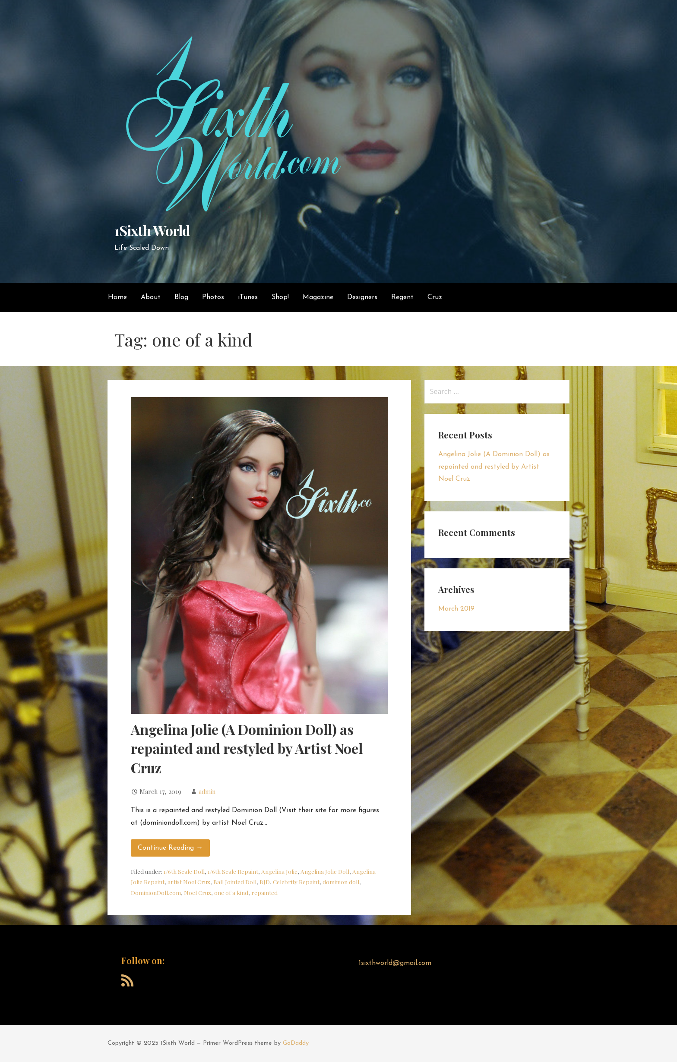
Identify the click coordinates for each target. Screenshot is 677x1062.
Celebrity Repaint (296, 882)
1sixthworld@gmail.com (395, 963)
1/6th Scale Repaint (233, 871)
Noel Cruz (197, 892)
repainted (264, 892)
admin (207, 791)
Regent (402, 297)
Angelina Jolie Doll (325, 871)
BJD (264, 882)
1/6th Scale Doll (184, 871)
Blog (181, 297)
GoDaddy (296, 1043)
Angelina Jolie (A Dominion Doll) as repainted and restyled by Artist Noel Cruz (247, 748)
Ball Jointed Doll (234, 882)
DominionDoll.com (156, 892)
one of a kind (231, 892)
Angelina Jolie (279, 871)
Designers (362, 297)
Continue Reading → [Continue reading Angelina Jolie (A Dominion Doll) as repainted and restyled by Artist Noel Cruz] (170, 848)
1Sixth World (152, 230)
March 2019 (456, 608)
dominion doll (341, 882)
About (151, 297)
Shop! (280, 297)
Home (117, 297)
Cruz (434, 297)
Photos (213, 297)
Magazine (318, 297)
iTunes (248, 297)
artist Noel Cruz (189, 882)
